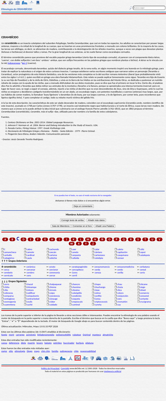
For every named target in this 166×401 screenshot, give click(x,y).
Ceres (74, 272)
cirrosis (52, 290)
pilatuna (89, 342)
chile (76, 351)
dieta (23, 342)
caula (29, 258)
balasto (48, 342)
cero (29, 275)
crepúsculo (77, 301)
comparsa (8, 295)
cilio (6, 290)
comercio (144, 292)
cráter (52, 301)
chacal (30, 284)
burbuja (80, 342)
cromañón (122, 301)
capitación (122, 252)
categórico (9, 258)
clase (97, 290)
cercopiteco (77, 269)
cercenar (31, 269)
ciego (142, 287)
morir (11, 334)
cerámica (30, 266)
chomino (76, 287)
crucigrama (145, 301)
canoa (4, 342)
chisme (52, 287)
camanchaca (10, 252)
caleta (120, 249)
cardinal (30, 255)
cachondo (54, 249)
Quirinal (87, 334)
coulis (29, 301)
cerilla (120, 272)
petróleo (57, 342)
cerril (74, 275)
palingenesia (66, 351)
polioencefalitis (63, 334)
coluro (120, 292)
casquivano (122, 255)
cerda (97, 269)
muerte (31, 342)
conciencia (54, 295)
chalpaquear (55, 284)
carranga (20, 334)
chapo (98, 284)
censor (120, 258)
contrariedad (33, 298)
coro (119, 298)
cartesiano (100, 255)
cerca (6, 269)
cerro (6, 284)
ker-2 (24, 63)
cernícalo (8, 275)
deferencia (14, 342)
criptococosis (101, 301)
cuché (29, 304)
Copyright (65, 368)
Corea (98, 298)
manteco (96, 334)
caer (74, 249)
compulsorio (33, 295)
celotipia (99, 258)
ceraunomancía (102, 266)
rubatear (76, 334)
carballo (8, 255)
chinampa (31, 287)
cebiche (53, 258)
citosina (76, 290)
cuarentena (9, 304)
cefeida (75, 258)
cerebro (30, 272)
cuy (119, 304)
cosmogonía (10, 301)
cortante (144, 298)
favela (4, 334)
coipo (52, 292)
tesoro (39, 342)
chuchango (100, 287)
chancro (76, 284)
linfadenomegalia (45, 334)
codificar (31, 292)
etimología (20, 351)
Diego (29, 351)
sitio (11, 351)
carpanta (76, 255)
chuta (120, 287)
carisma (53, 255)
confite (98, 295)
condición (77, 295)
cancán (52, 252)
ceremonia (54, 272)
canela (75, 252)
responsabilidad (88, 351)
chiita (6, 287)
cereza (98, 272)
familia (55, 351)
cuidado (53, 304)
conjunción (122, 295)
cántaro (98, 252)
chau (119, 284)
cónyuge (53, 298)
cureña (98, 304)
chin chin (45, 351)
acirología (31, 334)
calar (97, 249)
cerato (52, 266)
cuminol (76, 304)
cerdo (120, 269)
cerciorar (53, 269)
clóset (143, 290)
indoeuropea (14, 63)
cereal (143, 269)
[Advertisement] (83, 24)
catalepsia (145, 255)
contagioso (9, 298)
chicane (143, 284)
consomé (144, 295)
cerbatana (145, 266)
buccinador (68, 342)
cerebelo (8, 272)
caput (142, 252)
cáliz (142, 249)
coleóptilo (77, 292)
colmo (98, 292)
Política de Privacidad (50, 368)
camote (30, 252)
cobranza (8, 292)
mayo (36, 351)
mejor (4, 351)
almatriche (108, 334)
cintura (30, 290)
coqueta (76, 298)
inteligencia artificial (112, 371)
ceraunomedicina (125, 266)
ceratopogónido (79, 266)
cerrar (52, 275)
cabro (29, 249)
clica (119, 290)
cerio (142, 272)
